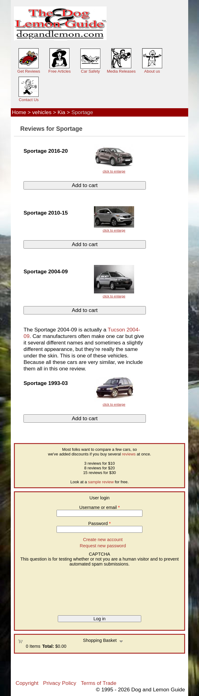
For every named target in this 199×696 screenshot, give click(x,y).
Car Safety (90, 71)
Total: (48, 646)
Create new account (103, 539)
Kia (61, 112)
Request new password (103, 545)
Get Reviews (28, 71)
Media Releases (121, 71)
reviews (129, 454)
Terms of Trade (98, 683)
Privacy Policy (59, 683)
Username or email (99, 507)
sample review (101, 482)
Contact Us (29, 99)
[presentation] (43, 588)
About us (152, 71)
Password (99, 523)
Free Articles (60, 71)
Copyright (26, 683)
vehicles (41, 112)
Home (19, 112)
